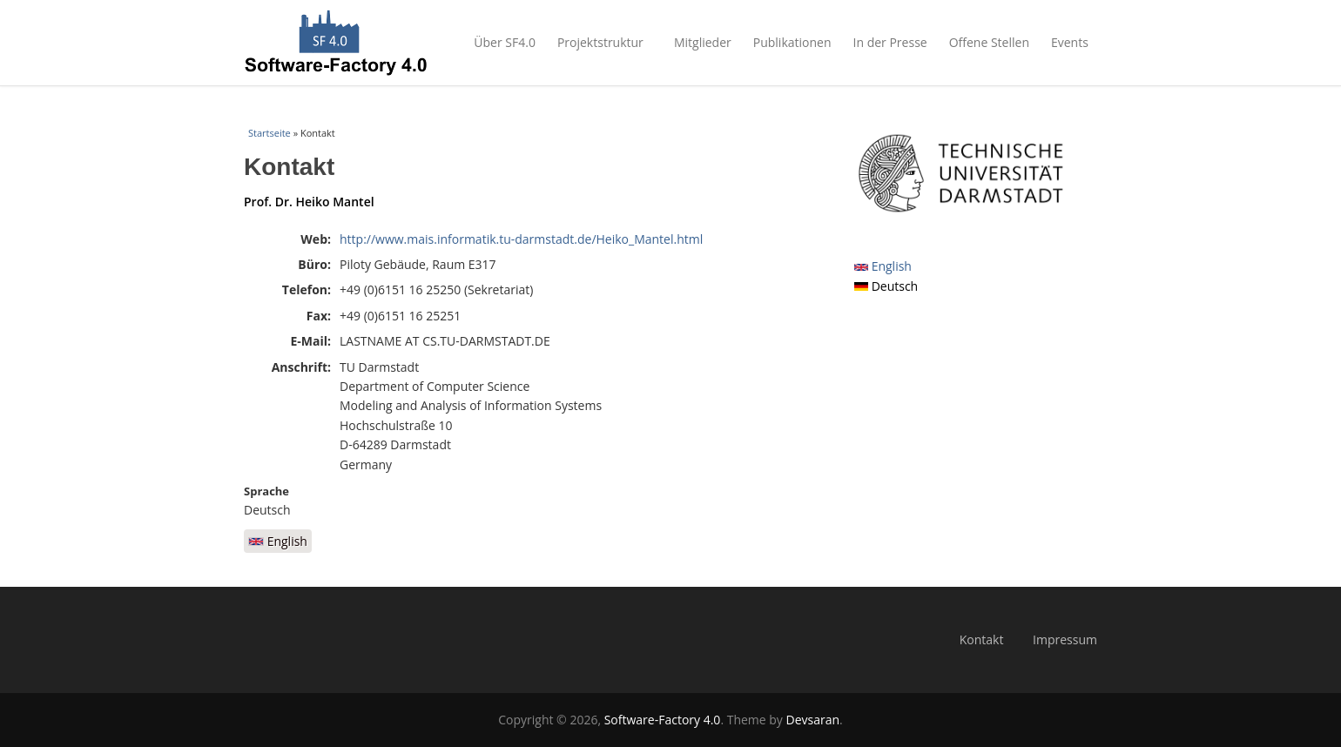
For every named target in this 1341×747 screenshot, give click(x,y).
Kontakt (982, 639)
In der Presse (890, 42)
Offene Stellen (989, 42)
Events (1074, 42)
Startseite (269, 132)
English (277, 541)
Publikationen (792, 42)
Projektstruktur (604, 42)
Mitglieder (702, 42)
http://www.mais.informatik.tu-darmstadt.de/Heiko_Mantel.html (521, 239)
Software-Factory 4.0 (662, 719)
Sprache (266, 491)
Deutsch (886, 286)
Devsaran (813, 719)
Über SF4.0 (505, 42)
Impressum (1065, 639)
